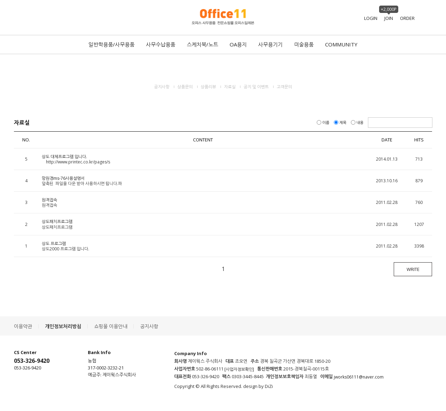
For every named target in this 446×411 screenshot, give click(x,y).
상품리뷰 (208, 87)
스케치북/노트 (202, 44)
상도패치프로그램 (57, 222)
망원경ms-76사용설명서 (63, 178)
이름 (323, 122)
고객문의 (284, 87)
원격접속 (49, 200)
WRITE (413, 269)
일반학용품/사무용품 (111, 44)
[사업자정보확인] (239, 369)
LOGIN (370, 18)
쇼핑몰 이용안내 (110, 326)
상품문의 (185, 87)
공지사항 (161, 87)
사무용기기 (270, 44)
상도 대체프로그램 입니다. (64, 157)
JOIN (388, 18)
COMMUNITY (341, 44)
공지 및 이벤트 (256, 87)
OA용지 (238, 44)
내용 (357, 122)
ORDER (407, 18)
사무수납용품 (160, 44)
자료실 (230, 87)
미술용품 (304, 44)
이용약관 (23, 326)
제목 (340, 122)
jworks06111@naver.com (359, 377)
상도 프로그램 (54, 244)
